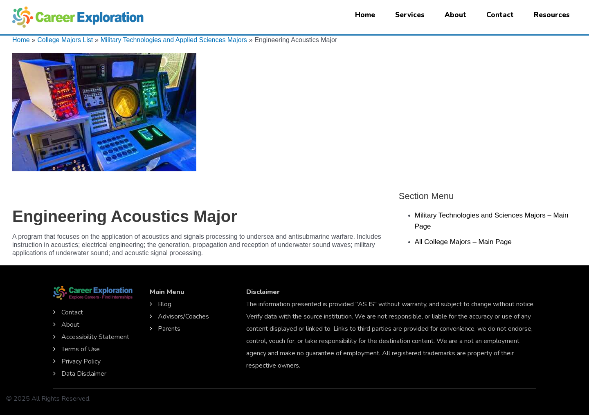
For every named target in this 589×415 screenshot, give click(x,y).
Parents (169, 328)
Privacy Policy (81, 361)
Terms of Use (80, 349)
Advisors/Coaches (183, 316)
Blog (164, 304)
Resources (552, 15)
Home (365, 15)
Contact (500, 15)
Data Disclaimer (83, 373)
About (455, 15)
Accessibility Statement (95, 336)
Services (410, 15)
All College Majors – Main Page (463, 242)
